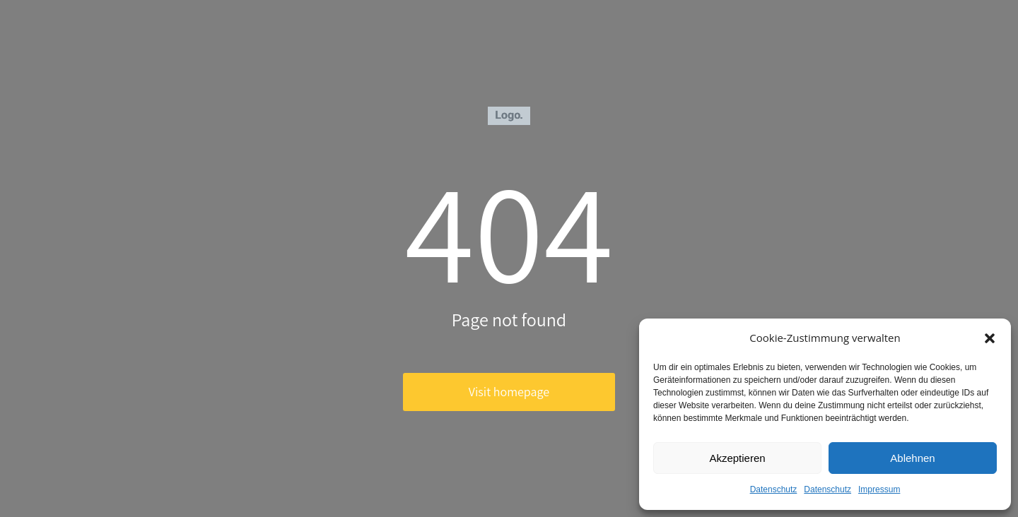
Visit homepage (509, 392)
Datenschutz (773, 489)
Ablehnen (912, 458)
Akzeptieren (737, 458)
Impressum (879, 489)
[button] (990, 338)
